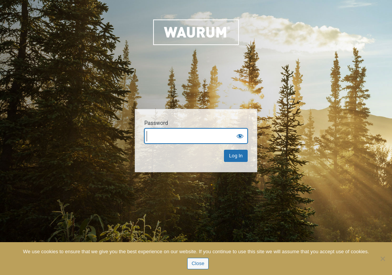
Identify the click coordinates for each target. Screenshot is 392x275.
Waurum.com (196, 59)
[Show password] (240, 136)
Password (156, 123)
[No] (382, 258)
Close (197, 263)
